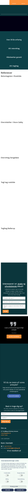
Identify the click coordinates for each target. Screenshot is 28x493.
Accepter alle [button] (20, 490)
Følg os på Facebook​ (14, 396)
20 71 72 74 (8, 446)
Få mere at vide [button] (14, 486)
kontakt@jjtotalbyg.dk (13, 448)
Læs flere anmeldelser (14, 336)
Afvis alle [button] (7, 490)
